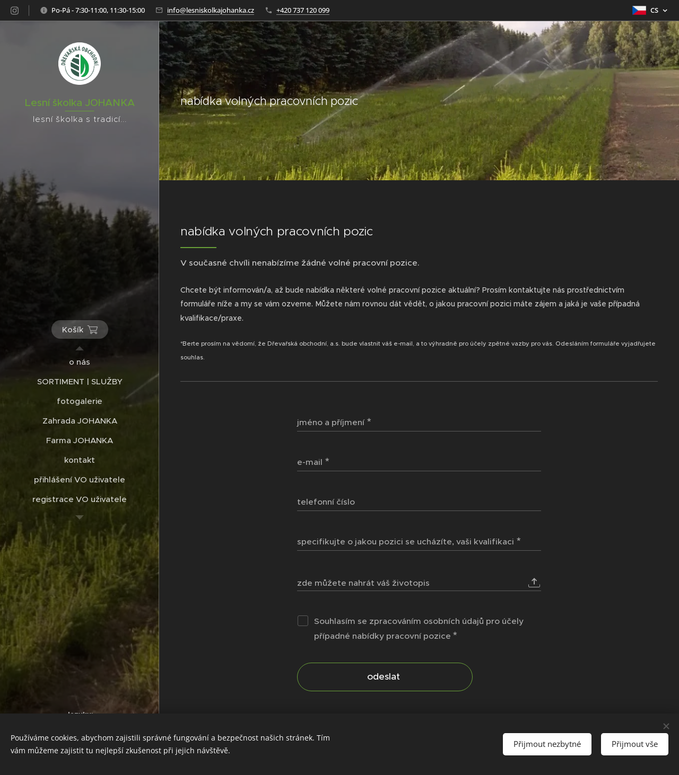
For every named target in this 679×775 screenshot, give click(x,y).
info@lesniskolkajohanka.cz (210, 10)
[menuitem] (79, 362)
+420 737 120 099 (302, 10)
